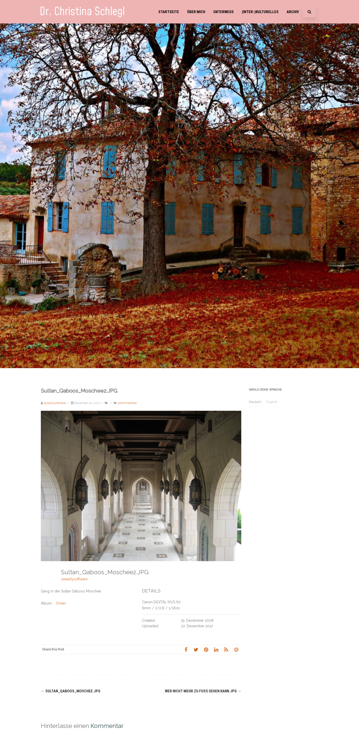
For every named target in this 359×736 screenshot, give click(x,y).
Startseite (168, 12)
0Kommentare (127, 403)
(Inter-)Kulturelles (260, 12)
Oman (61, 603)
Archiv (293, 12)
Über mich (196, 12)
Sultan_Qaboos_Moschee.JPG (70, 691)
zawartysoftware (74, 579)
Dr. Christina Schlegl (82, 12)
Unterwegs (223, 12)
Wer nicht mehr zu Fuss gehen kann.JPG (203, 691)
